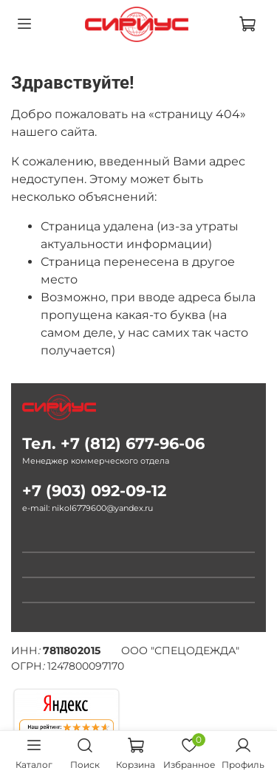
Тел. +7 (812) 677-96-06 (113, 443)
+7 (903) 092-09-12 (94, 490)
